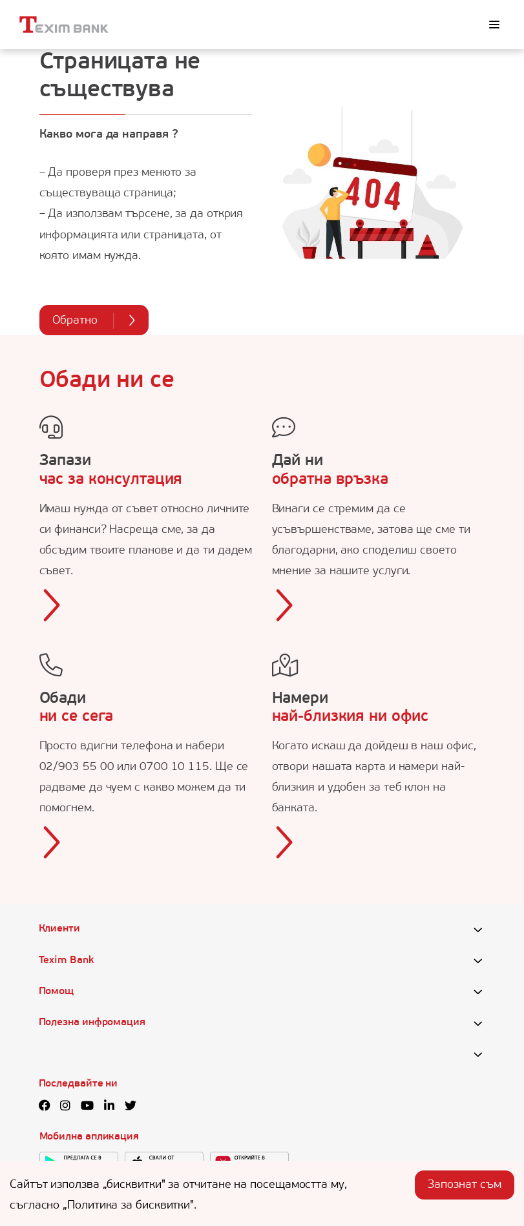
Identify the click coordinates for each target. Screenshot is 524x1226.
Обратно (94, 321)
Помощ (56, 991)
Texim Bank (66, 960)
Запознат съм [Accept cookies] (464, 1185)
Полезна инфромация (92, 1022)
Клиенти (59, 929)
